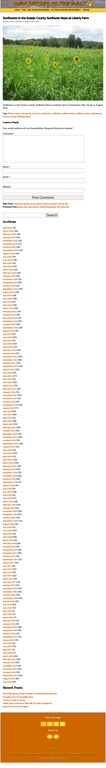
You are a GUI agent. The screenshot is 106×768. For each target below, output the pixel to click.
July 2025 (7, 262)
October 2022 (9, 368)
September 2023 (10, 333)
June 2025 (7, 265)
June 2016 (7, 613)
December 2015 (10, 632)
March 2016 (8, 623)
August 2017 (8, 568)
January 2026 (9, 243)
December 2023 (10, 323)
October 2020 (9, 445)
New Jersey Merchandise (38, 9)
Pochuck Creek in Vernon (14, 705)
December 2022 (10, 362)
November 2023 (10, 326)
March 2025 (8, 275)
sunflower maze (82, 113)
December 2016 (10, 593)
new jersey (26, 113)
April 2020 (7, 465)
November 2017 (10, 558)
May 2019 (7, 500)
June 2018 (7, 536)
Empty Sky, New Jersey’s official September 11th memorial (43, 212)
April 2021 (7, 426)
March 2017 (8, 584)
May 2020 (7, 461)
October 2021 (9, 407)
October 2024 (9, 291)
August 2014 (8, 684)
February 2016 (9, 626)
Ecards (86, 9)
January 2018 (9, 552)
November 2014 (10, 674)
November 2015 (10, 635)
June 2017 (7, 574)
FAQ (24, 9)
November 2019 (10, 481)
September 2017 (10, 565)
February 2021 (9, 433)
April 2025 (7, 271)
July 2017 (7, 571)
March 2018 (8, 545)
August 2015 (8, 645)
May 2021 (7, 423)
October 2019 (9, 484)
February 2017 (9, 587)
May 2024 (7, 307)
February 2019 (9, 510)
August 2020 (9, 452)
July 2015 (7, 648)
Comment (8, 133)
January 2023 (9, 358)
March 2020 (8, 468)
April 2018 (7, 542)
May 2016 (7, 616)
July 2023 (7, 339)
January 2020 (9, 474)
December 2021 (10, 400)
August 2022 (8, 375)
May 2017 (7, 577)
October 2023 (9, 329)
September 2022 (10, 371)
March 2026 (8, 236)
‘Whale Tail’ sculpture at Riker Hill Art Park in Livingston (27, 708)
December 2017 (10, 555)
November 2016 (10, 597)
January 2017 (9, 590)
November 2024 (10, 288)
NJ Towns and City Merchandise (66, 9)
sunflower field (67, 113)
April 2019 (7, 503)
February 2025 (9, 278)
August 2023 (8, 336)
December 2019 (10, 478)
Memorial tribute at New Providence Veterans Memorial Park (30, 699)
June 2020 (7, 458)
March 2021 (8, 429)
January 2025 (9, 281)
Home (17, 9)
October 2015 (9, 639)
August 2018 (8, 529)
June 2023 (7, 342)
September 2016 (10, 603)
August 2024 (8, 297)
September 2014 (10, 680)
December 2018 (10, 516)
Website (7, 192)
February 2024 (9, 317)
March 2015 (8, 661)
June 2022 (7, 381)
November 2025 (10, 249)
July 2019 (7, 494)
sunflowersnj (95, 113)
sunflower (56, 113)
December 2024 (10, 284)
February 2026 (9, 239)
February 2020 (9, 471)
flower (11, 113)
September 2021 (10, 410)
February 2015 (9, 664)
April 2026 (7, 233)
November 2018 (10, 519)
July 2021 (7, 416)
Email (6, 182)
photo (37, 113)
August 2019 (8, 490)
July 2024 (7, 300)
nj (33, 113)
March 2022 (8, 391)
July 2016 (7, 610)
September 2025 (10, 255)
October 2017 (9, 561)
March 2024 (8, 313)
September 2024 (10, 294)
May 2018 (7, 539)
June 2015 (7, 651)
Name (6, 172)
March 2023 (8, 352)
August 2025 (8, 259)
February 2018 (9, 548)
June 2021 (7, 420)
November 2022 (10, 365)
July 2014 (7, 687)
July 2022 (7, 378)
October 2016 (9, 600)
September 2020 (10, 449)
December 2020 (10, 439)
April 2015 (7, 658)
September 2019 (10, 487)
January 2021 (9, 436)
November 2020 (10, 442)
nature (17, 113)
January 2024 (9, 320)
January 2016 (9, 629)
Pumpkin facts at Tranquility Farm (18, 702)
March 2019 (8, 507)
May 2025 (7, 268)
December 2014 (10, 671)
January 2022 (9, 397)
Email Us (53, 753)
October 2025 (9, 252)
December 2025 (10, 246)
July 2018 (7, 532)
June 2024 (7, 304)
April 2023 (7, 349)
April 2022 (7, 387)
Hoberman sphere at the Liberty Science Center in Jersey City (41, 209)
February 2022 (9, 394)
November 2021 (10, 403)
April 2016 (7, 619)
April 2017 (7, 581)
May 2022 (7, 384)
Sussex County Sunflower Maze (17, 116)
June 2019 (7, 497)
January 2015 (9, 668)
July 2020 (7, 455)
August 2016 (8, 606)
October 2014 (9, 677)
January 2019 (9, 513)
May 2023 (7, 346)
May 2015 (7, 655)
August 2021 (8, 413)
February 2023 (9, 355)
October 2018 (9, 523)
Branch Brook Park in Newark (16, 712)
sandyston (46, 113)
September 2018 (10, 526)
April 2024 (7, 310)
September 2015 (10, 642)
